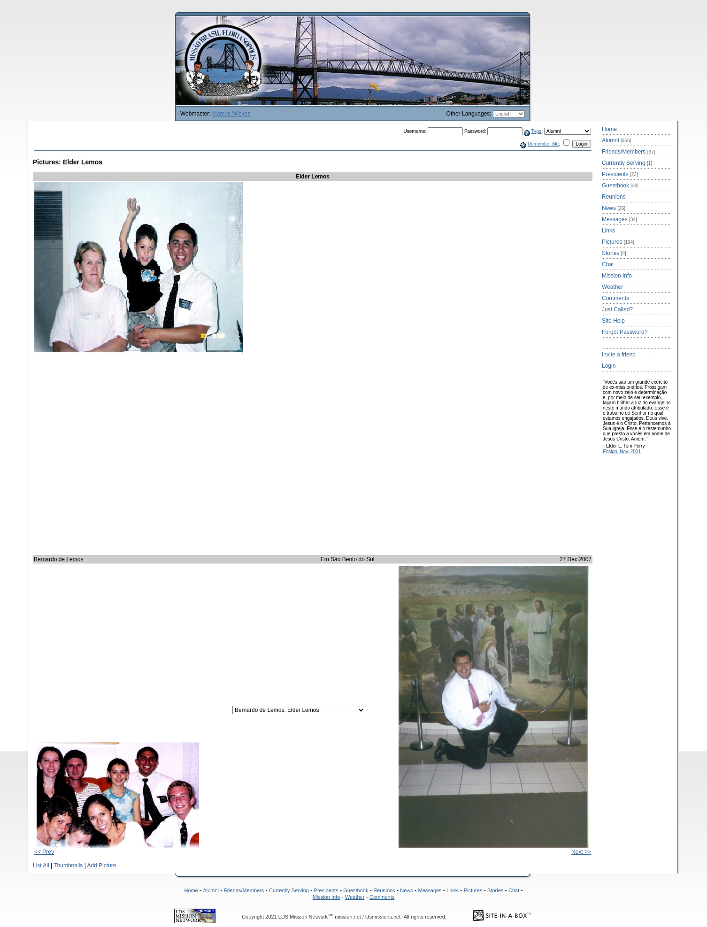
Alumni (616, 140)
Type (536, 131)
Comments (615, 298)
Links (608, 230)
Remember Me (543, 144)
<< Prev (44, 852)
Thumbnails (68, 865)
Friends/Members (628, 151)
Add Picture (101, 865)
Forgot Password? (624, 332)
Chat (608, 264)
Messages (619, 219)
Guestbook (620, 185)
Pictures (618, 242)
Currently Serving (627, 163)
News (613, 208)
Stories (614, 253)
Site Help (613, 320)
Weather (612, 287)
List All (41, 865)
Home (609, 129)
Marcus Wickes (231, 113)
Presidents (620, 174)
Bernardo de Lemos (58, 559)
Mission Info (617, 275)
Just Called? (617, 309)
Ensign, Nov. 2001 (622, 451)
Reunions (614, 196)
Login (608, 366)
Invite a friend (619, 354)
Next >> (581, 852)
